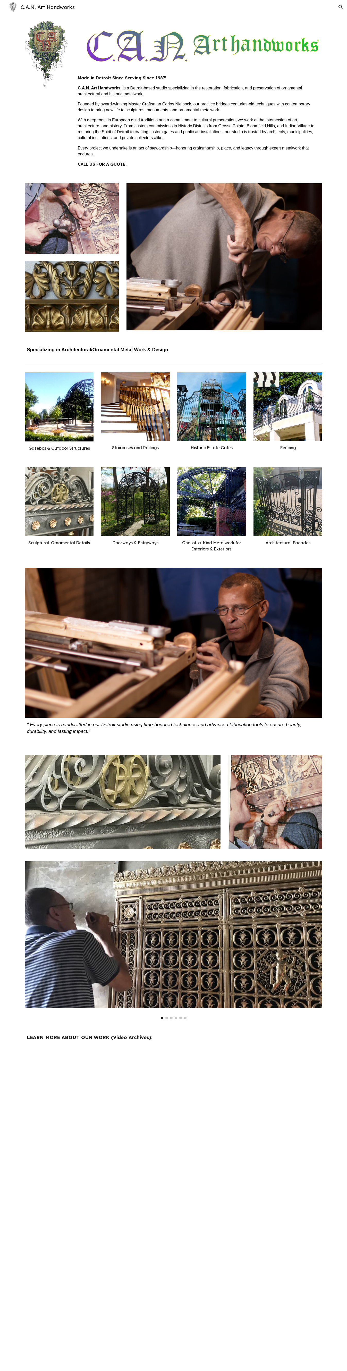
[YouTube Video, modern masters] (97, 1210)
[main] (199, 121)
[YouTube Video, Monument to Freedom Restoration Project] (97, 1315)
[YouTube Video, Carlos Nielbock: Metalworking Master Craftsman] (249, 1315)
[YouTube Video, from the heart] (249, 1104)
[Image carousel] (173, 940)
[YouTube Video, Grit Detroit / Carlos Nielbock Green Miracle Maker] (97, 1104)
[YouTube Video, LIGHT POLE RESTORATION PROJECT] (249, 1210)
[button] (341, 7)
